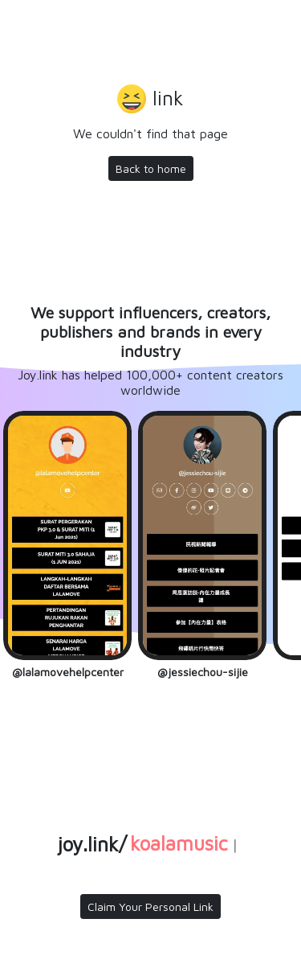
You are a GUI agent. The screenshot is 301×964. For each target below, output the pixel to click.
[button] (150, 100)
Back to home (151, 168)
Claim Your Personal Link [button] (150, 906)
